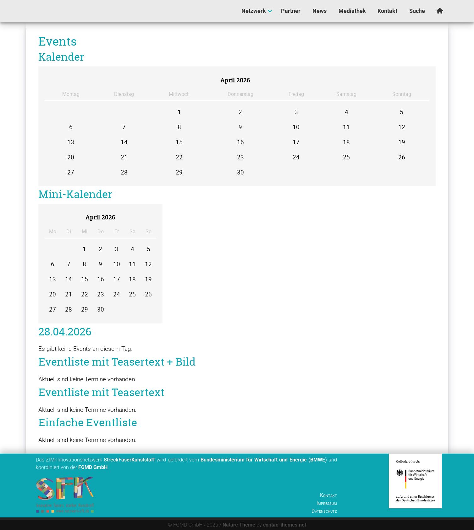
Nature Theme (239, 525)
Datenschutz (324, 510)
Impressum (327, 503)
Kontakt (328, 495)
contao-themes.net (284, 525)
